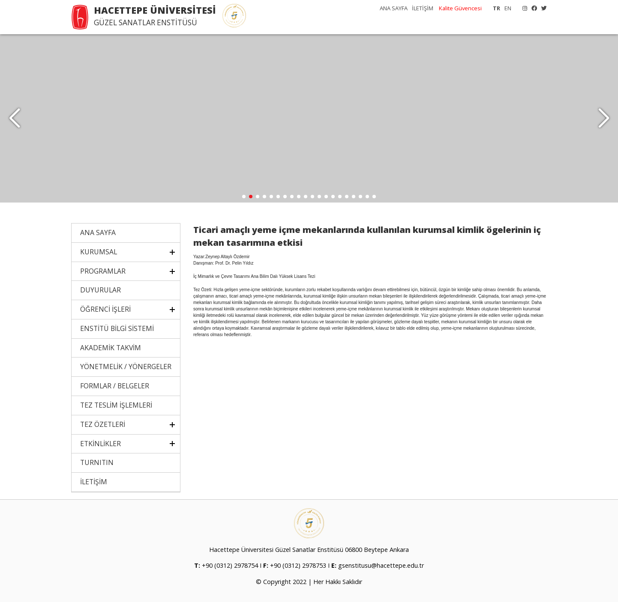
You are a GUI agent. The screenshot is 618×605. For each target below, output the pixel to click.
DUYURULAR (100, 293)
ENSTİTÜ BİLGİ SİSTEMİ (117, 331)
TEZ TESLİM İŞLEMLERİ (116, 408)
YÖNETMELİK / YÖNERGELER (125, 369)
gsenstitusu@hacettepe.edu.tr (381, 568)
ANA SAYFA (394, 8)
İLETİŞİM (422, 8)
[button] (603, 119)
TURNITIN (97, 465)
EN (507, 8)
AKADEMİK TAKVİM (110, 350)
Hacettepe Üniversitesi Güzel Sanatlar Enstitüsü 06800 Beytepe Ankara (309, 552)
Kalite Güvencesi (460, 8)
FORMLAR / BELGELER (114, 388)
